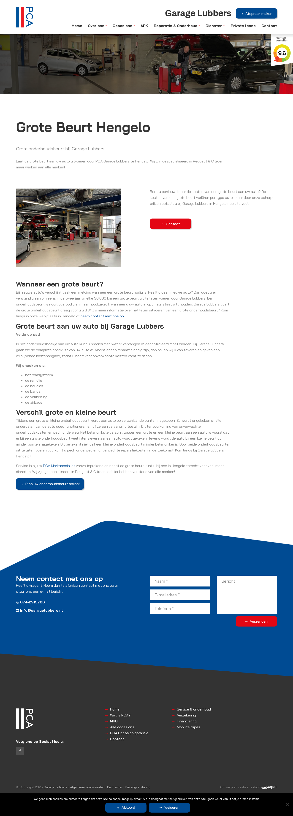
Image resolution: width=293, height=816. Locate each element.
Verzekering (186, 715)
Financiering (187, 721)
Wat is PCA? (120, 715)
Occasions (122, 25)
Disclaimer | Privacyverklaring (128, 787)
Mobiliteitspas (188, 727)
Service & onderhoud (194, 709)
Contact (269, 25)
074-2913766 (30, 602)
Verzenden (259, 621)
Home (77, 25)
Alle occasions (122, 727)
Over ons (96, 25)
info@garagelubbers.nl (39, 610)
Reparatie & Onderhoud (175, 25)
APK (144, 25)
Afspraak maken (258, 13)
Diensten (214, 25)
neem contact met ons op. (103, 316)
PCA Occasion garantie (129, 733)
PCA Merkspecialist (59, 465)
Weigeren (171, 807)
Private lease (243, 25)
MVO (114, 721)
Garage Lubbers (56, 787)
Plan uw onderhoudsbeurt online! (52, 483)
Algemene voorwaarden (87, 787)
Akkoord (128, 807)
